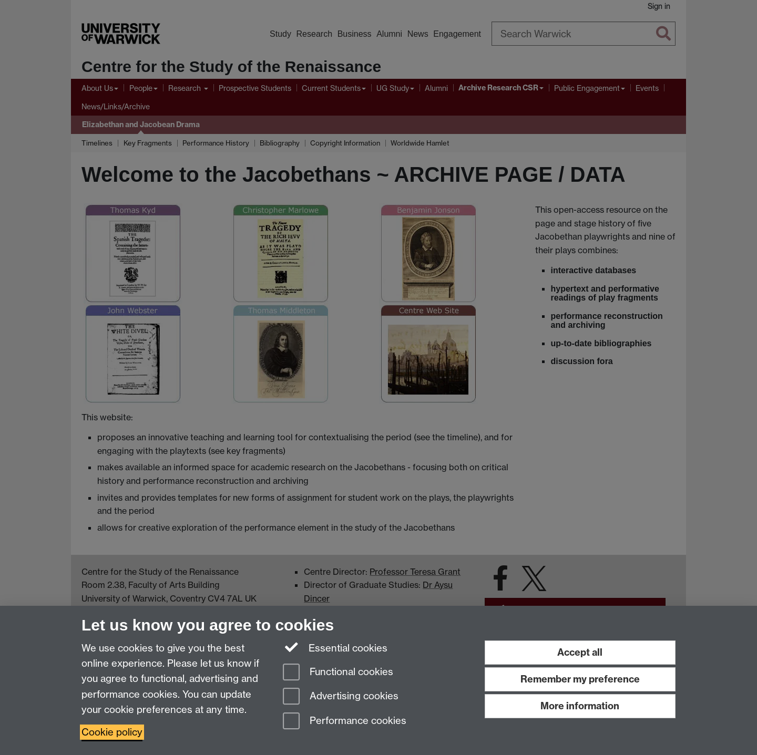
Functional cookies (338, 672)
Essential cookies (335, 647)
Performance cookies (344, 721)
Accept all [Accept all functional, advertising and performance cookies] (579, 652)
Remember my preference (580, 679)
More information (579, 706)
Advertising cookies (340, 697)
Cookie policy (111, 732)
